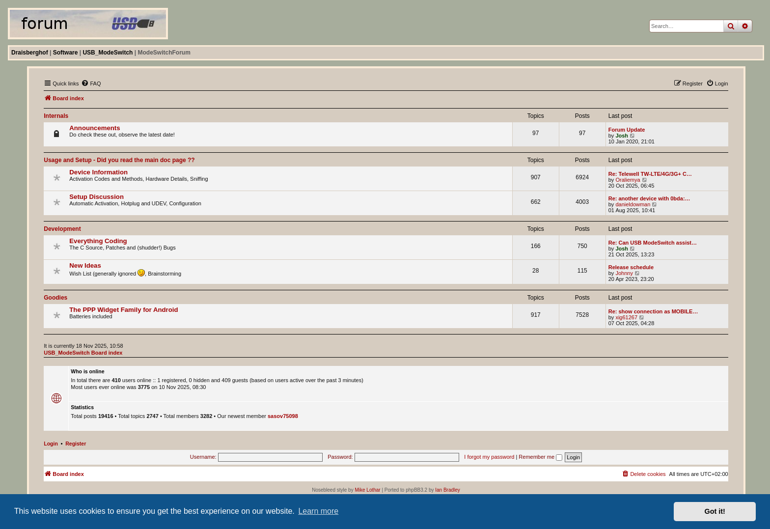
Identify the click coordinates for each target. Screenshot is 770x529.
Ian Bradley (447, 490)
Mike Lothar (367, 490)
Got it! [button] (715, 511)
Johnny (623, 273)
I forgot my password (489, 457)
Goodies (55, 297)
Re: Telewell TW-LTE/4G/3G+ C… (650, 174)
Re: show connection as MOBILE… (653, 311)
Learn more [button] (318, 511)
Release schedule (631, 267)
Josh (621, 136)
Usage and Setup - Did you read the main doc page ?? (119, 160)
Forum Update (626, 130)
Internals (56, 115)
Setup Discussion (96, 196)
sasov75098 (283, 416)
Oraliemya (627, 180)
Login (51, 443)
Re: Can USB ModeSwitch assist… (652, 243)
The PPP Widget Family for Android (123, 309)
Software (65, 52)
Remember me (540, 457)
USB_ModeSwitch (107, 52)
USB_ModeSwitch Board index (83, 353)
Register (75, 443)
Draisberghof (29, 52)
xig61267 (626, 317)
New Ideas (85, 265)
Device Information (98, 172)
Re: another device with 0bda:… (649, 198)
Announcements (94, 128)
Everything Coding (98, 241)
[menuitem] (91, 83)
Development (62, 228)
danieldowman (632, 204)
